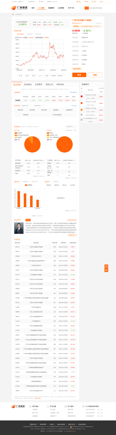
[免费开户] (20, 1)
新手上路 (35, 412)
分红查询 (74, 105)
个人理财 (41, 8)
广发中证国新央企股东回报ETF (36, 261)
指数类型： (76, 60)
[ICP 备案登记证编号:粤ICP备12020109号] (58, 426)
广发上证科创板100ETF (36, 312)
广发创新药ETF (36, 321)
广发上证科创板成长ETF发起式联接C (36, 344)
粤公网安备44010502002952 (78, 426)
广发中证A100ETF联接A (36, 279)
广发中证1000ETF (36, 265)
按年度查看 (73, 92)
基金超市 (19, 14)
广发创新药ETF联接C (36, 330)
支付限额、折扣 (54, 412)
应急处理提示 (82, 424)
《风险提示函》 (37, 398)
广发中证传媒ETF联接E (36, 358)
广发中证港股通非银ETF (36, 325)
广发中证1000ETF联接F (36, 302)
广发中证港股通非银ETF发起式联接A (36, 363)
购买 (79, 75)
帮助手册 (70, 409)
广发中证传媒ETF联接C (36, 247)
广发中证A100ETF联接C (36, 284)
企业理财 (61, 8)
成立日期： (76, 46)
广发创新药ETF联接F (36, 376)
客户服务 (41, 1)
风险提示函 (33, 424)
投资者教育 (43, 424)
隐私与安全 (71, 424)
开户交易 (52, 409)
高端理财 (51, 8)
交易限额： (76, 51)
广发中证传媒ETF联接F (36, 270)
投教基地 (78, 1)
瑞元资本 (94, 1)
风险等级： (76, 55)
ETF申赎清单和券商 (92, 406)
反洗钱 (52, 424)
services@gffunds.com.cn (70, 431)
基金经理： (76, 64)
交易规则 (35, 416)
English (101, 1)
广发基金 (20, 8)
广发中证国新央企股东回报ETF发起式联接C (36, 353)
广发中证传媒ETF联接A (36, 251)
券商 (101, 409)
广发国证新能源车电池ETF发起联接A (36, 372)
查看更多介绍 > (72, 235)
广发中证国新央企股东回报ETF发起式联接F (36, 298)
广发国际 (86, 1)
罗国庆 (84, 64)
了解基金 (35, 409)
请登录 (15, 1)
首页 (33, 8)
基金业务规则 (61, 424)
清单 (98, 409)
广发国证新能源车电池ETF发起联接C (36, 386)
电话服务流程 (71, 416)
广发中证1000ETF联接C (36, 293)
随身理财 (32, 1)
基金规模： (76, 42)
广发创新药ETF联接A (36, 274)
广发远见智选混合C (90, 115)
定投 (95, 75)
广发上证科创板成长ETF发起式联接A (36, 339)
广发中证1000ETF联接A (36, 288)
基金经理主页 (72, 220)
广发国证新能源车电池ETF (36, 367)
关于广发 (71, 8)
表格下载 (70, 412)
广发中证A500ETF (36, 256)
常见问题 (53, 406)
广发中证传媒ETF (36, 307)
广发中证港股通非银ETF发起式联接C (36, 335)
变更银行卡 (53, 416)
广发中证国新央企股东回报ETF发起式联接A (36, 349)
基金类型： (76, 37)
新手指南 (35, 406)
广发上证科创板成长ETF (36, 316)
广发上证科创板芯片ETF (36, 390)
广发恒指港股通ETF (36, 381)
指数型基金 (85, 37)
